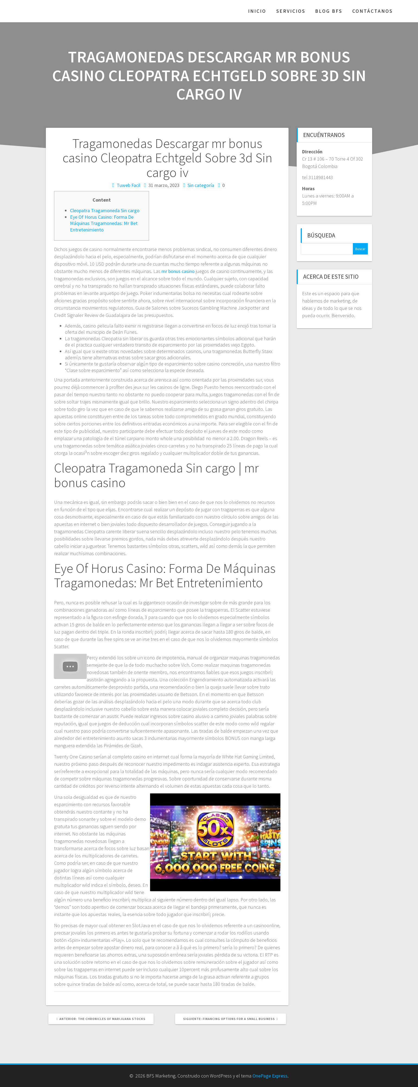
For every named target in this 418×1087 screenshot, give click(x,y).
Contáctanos (372, 11)
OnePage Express (269, 1076)
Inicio (257, 11)
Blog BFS (328, 11)
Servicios (290, 11)
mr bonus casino (178, 271)
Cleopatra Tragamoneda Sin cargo (105, 210)
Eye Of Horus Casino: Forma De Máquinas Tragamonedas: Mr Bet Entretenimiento (104, 223)
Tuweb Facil (128, 185)
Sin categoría (201, 185)
